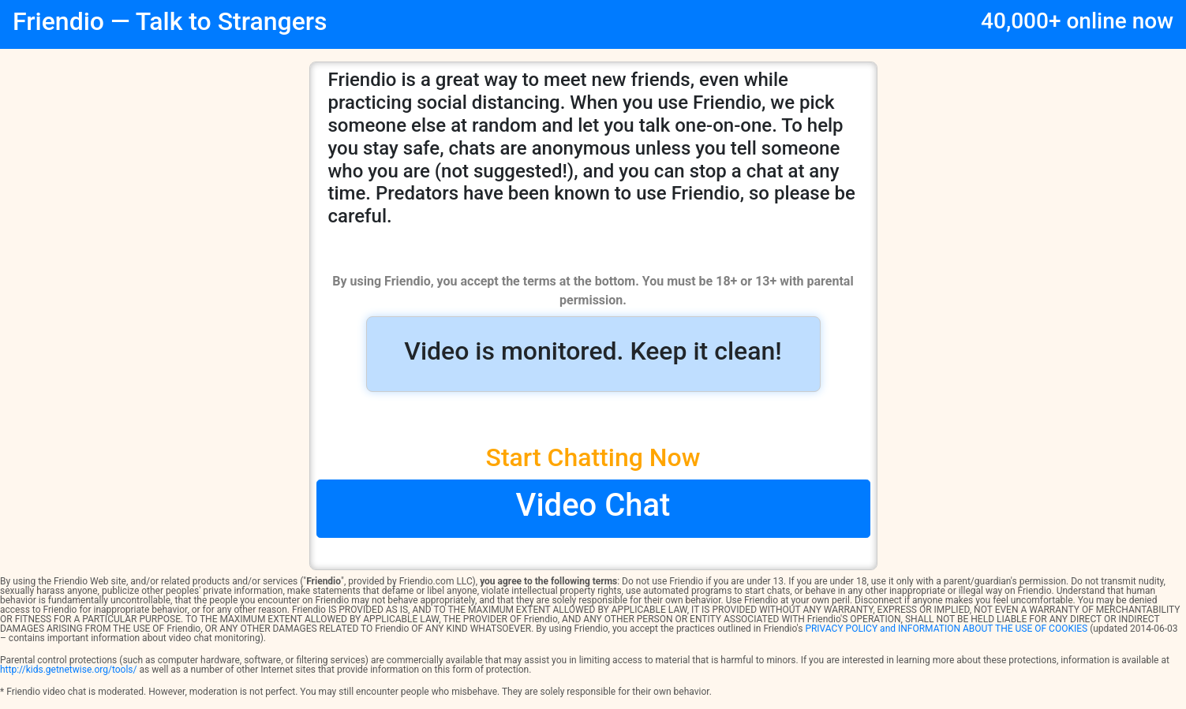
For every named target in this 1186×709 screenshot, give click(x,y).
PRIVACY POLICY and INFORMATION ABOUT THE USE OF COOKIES (946, 628)
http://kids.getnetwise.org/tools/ (68, 669)
